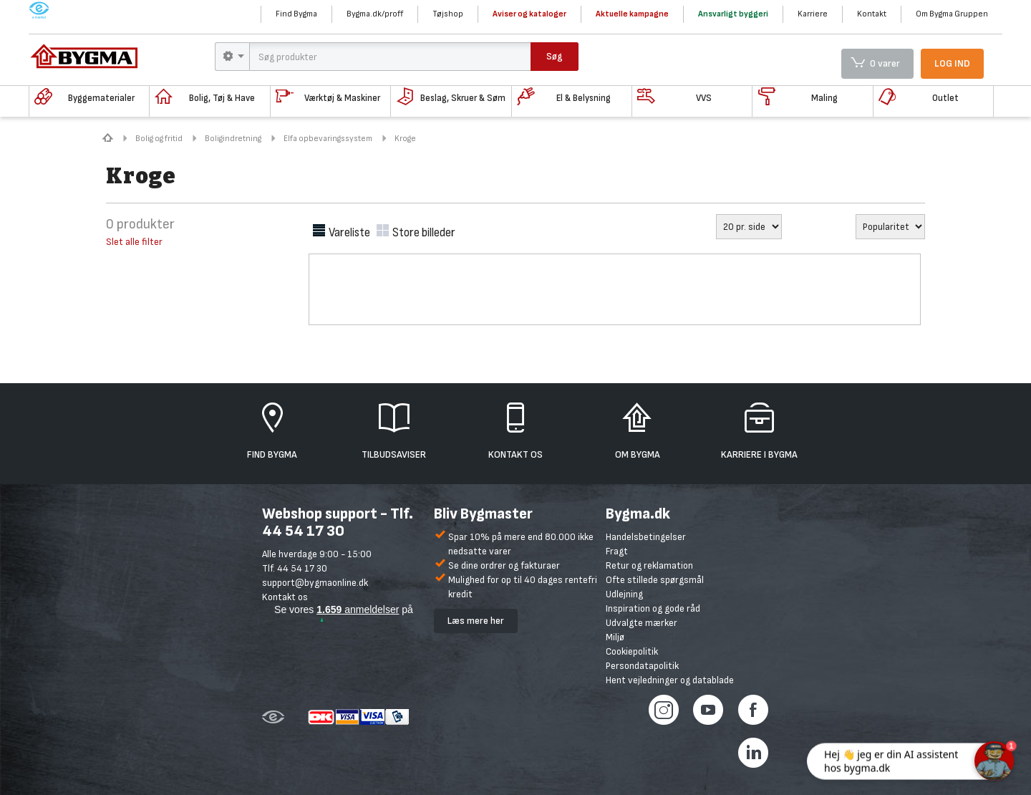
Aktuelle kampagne (632, 14)
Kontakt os (285, 597)
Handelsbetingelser (646, 537)
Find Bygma (296, 14)
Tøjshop (447, 14)
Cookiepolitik (632, 651)
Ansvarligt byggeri (733, 14)
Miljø (615, 637)
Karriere (813, 14)
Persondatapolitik (642, 666)
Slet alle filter (134, 242)
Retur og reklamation (649, 565)
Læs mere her (475, 621)
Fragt (617, 551)
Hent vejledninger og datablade (670, 680)
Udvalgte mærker (641, 623)
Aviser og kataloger (529, 14)
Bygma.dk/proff (375, 14)
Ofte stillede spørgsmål (655, 580)
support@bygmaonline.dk (315, 583)
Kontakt (871, 14)
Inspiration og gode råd (653, 608)
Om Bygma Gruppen (952, 14)
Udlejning (624, 594)
